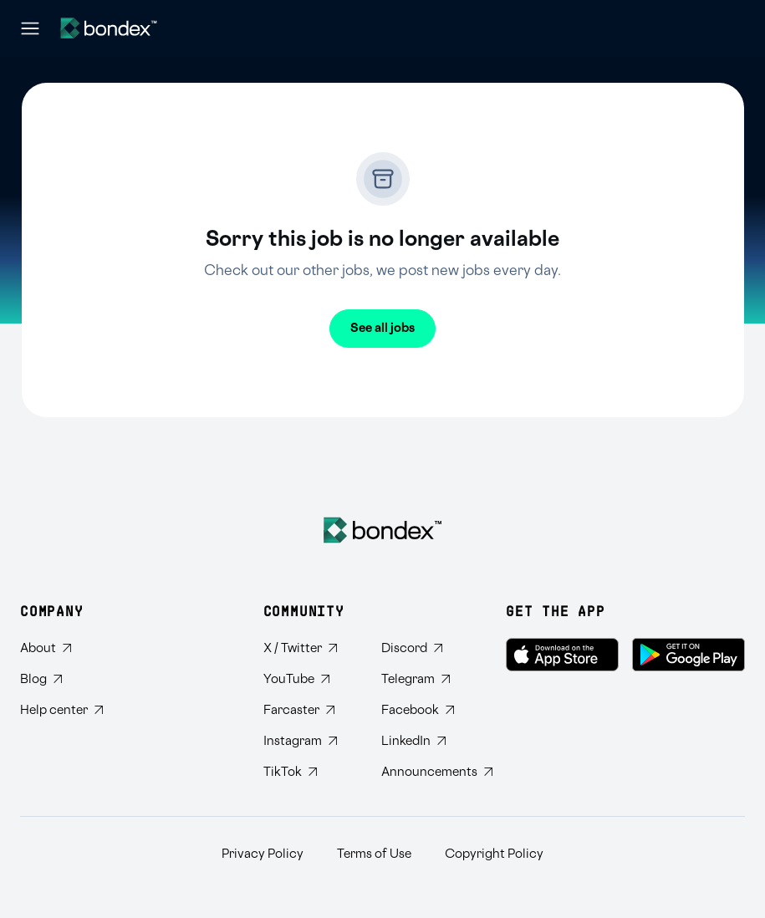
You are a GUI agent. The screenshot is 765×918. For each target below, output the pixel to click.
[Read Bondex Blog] (61, 679)
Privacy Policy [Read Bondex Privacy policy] (262, 854)
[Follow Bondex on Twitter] (308, 648)
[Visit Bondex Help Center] (61, 710)
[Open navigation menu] (30, 28)
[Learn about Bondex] (61, 648)
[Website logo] (109, 28)
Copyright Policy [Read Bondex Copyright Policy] (494, 854)
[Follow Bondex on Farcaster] (308, 710)
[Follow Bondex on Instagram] (308, 741)
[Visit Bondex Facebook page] (426, 710)
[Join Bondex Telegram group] (426, 679)
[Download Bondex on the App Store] (562, 654)
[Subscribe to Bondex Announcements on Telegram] (426, 772)
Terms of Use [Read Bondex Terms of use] (374, 854)
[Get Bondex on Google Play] (688, 654)
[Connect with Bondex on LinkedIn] (426, 741)
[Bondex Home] (382, 530)
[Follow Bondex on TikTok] (308, 772)
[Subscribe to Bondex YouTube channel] (308, 679)
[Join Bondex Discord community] (426, 648)
